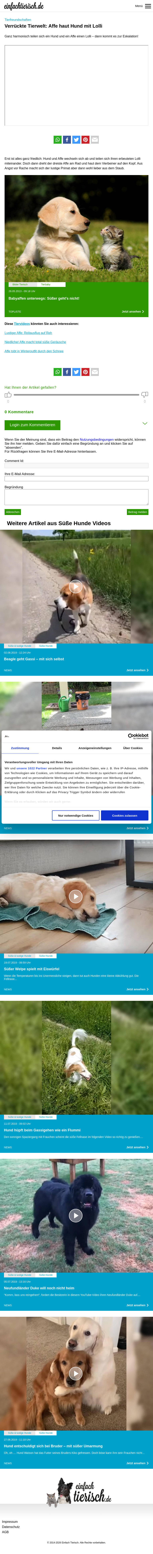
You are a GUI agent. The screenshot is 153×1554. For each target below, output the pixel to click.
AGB (5, 1532)
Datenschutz (11, 1527)
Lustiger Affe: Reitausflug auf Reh (28, 333)
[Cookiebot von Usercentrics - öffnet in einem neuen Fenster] (131, 736)
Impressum (10, 1521)
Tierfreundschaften (18, 19)
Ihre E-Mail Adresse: (20, 474)
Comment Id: (14, 461)
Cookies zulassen (124, 815)
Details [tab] (57, 747)
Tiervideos (22, 323)
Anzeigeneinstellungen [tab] (94, 747)
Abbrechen (13, 512)
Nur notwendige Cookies (75, 815)
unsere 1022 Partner (32, 768)
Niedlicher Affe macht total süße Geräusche (35, 342)
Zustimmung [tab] (20, 747)
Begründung (14, 487)
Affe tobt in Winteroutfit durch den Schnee (34, 351)
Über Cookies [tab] (133, 747)
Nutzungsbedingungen (97, 440)
